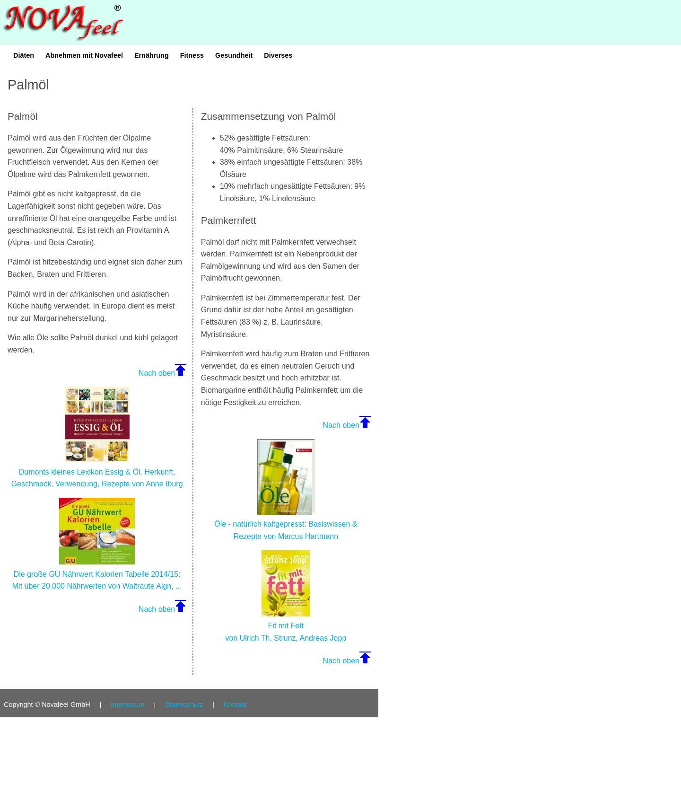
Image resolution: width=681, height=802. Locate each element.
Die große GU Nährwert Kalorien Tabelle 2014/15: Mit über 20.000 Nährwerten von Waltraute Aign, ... (97, 574)
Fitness (192, 55)
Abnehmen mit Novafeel (84, 55)
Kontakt (235, 704)
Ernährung (151, 55)
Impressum (127, 704)
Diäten (23, 55)
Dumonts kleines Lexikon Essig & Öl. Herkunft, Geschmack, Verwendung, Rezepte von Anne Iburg (97, 472)
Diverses (278, 55)
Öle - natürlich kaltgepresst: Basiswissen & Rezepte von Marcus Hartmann (285, 524)
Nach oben (157, 373)
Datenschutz (184, 704)
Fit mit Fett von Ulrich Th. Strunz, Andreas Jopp (285, 626)
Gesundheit (234, 55)
